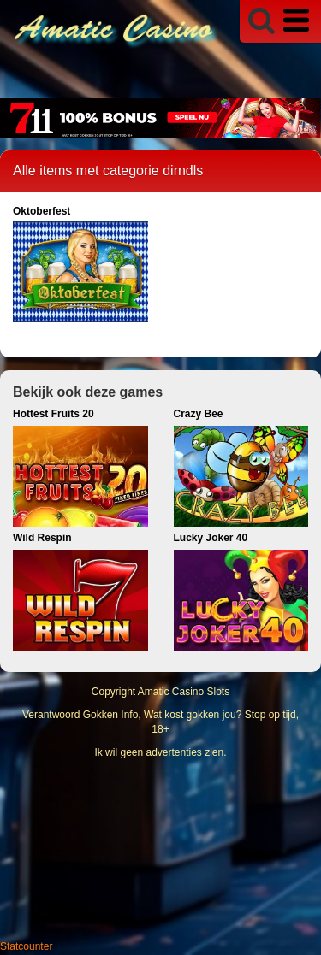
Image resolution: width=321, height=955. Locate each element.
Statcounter (26, 946)
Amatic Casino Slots (183, 692)
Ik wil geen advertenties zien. (160, 752)
